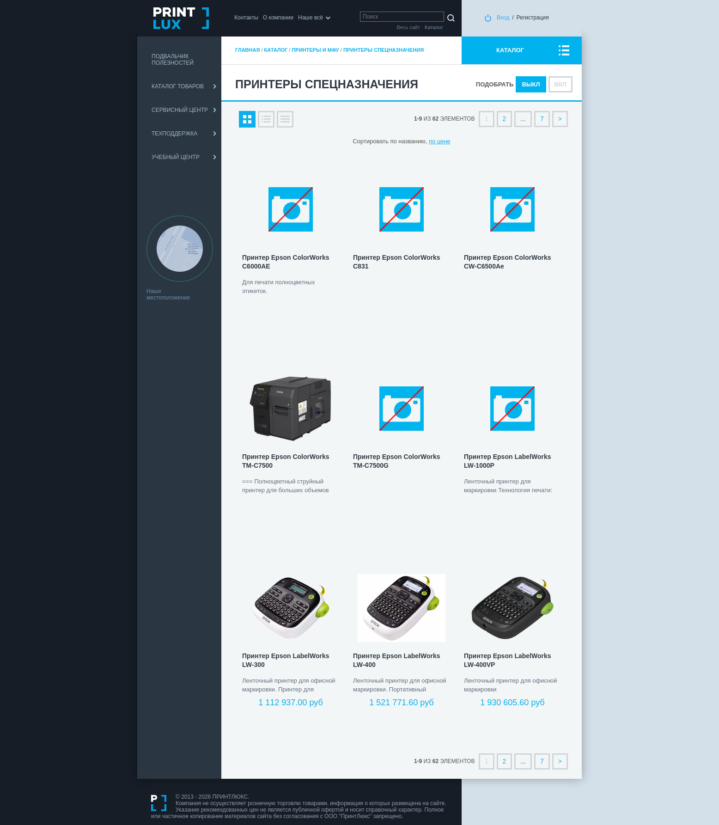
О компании (278, 17)
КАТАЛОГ (510, 50)
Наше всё (310, 17)
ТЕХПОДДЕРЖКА (174, 133)
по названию (407, 141)
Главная (247, 50)
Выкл (531, 84)
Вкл (560, 84)
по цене (440, 141)
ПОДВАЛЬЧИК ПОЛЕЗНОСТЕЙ (173, 59)
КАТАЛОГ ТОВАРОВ (178, 86)
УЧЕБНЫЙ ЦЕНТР (176, 157)
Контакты (246, 17)
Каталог (276, 50)
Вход (503, 17)
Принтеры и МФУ (315, 50)
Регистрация (533, 17)
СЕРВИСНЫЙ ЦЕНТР (180, 110)
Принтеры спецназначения (383, 50)
